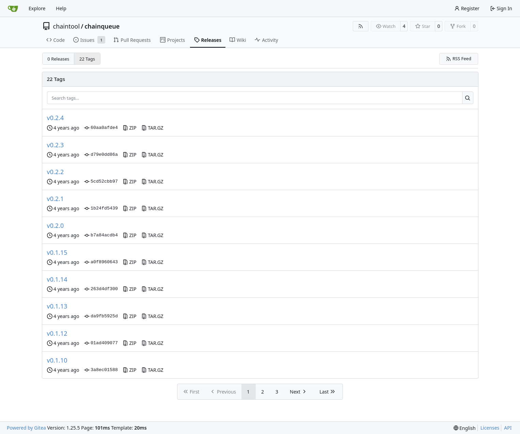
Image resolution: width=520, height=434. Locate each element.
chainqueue (102, 26)
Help (61, 8)
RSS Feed (458, 58)
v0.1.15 (57, 252)
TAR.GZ (152, 127)
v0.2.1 (55, 199)
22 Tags (87, 59)
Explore (37, 8)
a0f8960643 (101, 262)
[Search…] (467, 97)
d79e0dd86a (101, 154)
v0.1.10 (57, 360)
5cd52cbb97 (101, 181)
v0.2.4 (55, 118)
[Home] (12, 8)
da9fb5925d (101, 316)
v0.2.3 (55, 145)
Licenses (490, 427)
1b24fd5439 (101, 208)
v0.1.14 (57, 279)
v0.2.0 (55, 225)
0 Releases (58, 59)
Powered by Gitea (26, 427)
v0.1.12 (57, 333)
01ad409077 (101, 343)
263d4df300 (101, 289)
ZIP (130, 127)
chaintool (66, 26)
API (507, 427)
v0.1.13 (57, 306)
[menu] (465, 428)
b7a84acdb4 (101, 235)
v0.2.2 (55, 172)
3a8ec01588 (101, 370)
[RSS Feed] (360, 26)
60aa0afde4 (101, 128)
